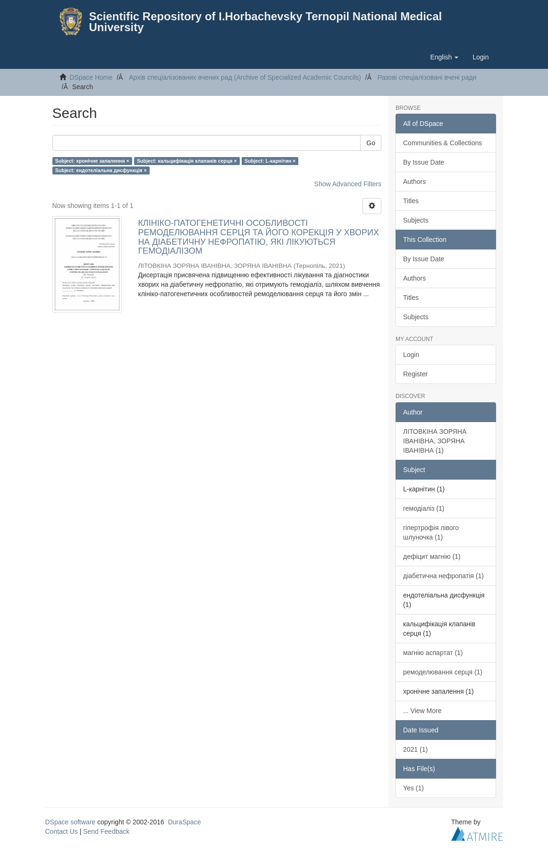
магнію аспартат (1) (433, 652)
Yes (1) (413, 788)
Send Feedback (106, 831)
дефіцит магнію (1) (432, 556)
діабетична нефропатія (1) (443, 576)
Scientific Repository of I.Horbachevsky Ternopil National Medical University (265, 21)
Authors (414, 181)
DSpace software (70, 822)
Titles (411, 201)
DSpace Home (90, 77)
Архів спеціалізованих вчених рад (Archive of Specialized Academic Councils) (245, 77)
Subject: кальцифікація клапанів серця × (187, 161)
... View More (422, 710)
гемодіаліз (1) (423, 508)
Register (415, 374)
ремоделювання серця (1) (442, 672)
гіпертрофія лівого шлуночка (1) (431, 532)
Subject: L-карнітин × (269, 161)
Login (411, 354)
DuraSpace (184, 822)
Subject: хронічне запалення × (92, 161)
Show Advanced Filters (347, 184)
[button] (444, 57)
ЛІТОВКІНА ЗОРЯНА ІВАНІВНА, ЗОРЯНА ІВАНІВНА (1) (434, 441)
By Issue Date (423, 162)
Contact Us (61, 831)
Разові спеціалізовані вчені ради (427, 77)
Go (370, 143)
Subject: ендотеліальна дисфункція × (101, 170)
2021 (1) (415, 749)
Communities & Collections (442, 143)
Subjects (416, 220)
